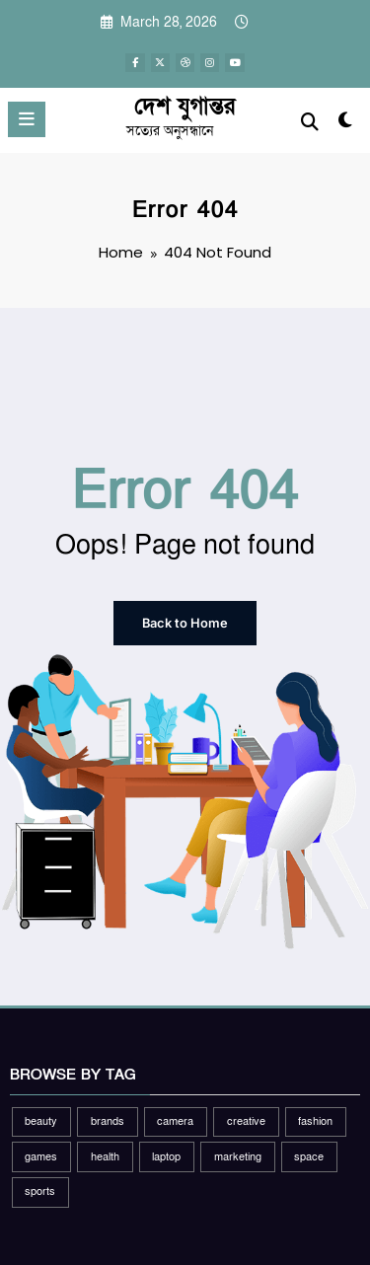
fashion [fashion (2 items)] (315, 1120)
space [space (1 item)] (309, 1156)
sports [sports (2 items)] (40, 1191)
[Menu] (26, 119)
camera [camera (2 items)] (175, 1120)
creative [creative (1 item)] (246, 1120)
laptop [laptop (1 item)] (166, 1156)
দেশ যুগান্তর (184, 106)
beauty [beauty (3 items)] (41, 1120)
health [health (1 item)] (105, 1156)
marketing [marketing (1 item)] (237, 1156)
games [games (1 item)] (41, 1156)
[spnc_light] (346, 125)
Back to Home (185, 622)
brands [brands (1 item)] (107, 1120)
